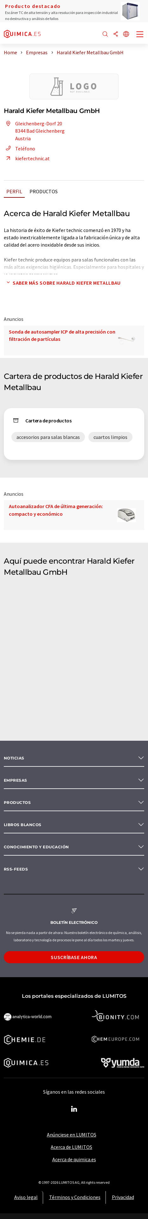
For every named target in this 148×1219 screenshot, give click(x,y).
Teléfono (19, 148)
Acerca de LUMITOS (71, 1147)
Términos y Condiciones (74, 1197)
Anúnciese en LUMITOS (71, 1134)
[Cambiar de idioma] (126, 34)
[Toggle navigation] (140, 35)
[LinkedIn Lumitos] (74, 1109)
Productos (43, 191)
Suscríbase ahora (74, 957)
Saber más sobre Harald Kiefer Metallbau (62, 283)
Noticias (14, 758)
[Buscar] (105, 34)
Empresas (15, 780)
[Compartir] (115, 34)
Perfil (14, 191)
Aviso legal (26, 1197)
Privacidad (123, 1197)
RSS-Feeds (16, 869)
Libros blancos (23, 824)
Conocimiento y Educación (36, 847)
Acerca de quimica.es (74, 1159)
